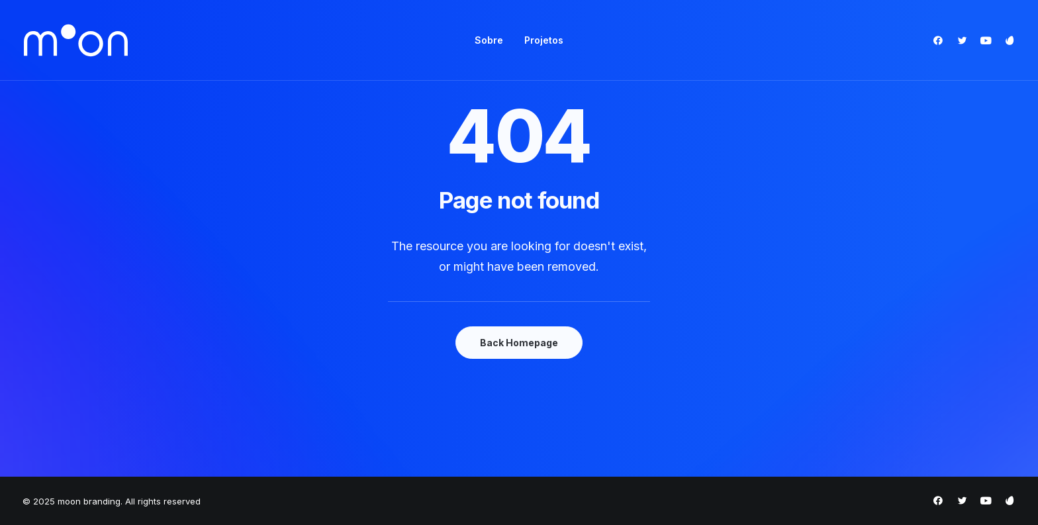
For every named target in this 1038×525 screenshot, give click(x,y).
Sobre (489, 40)
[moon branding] (76, 40)
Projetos (543, 40)
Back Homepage (519, 342)
